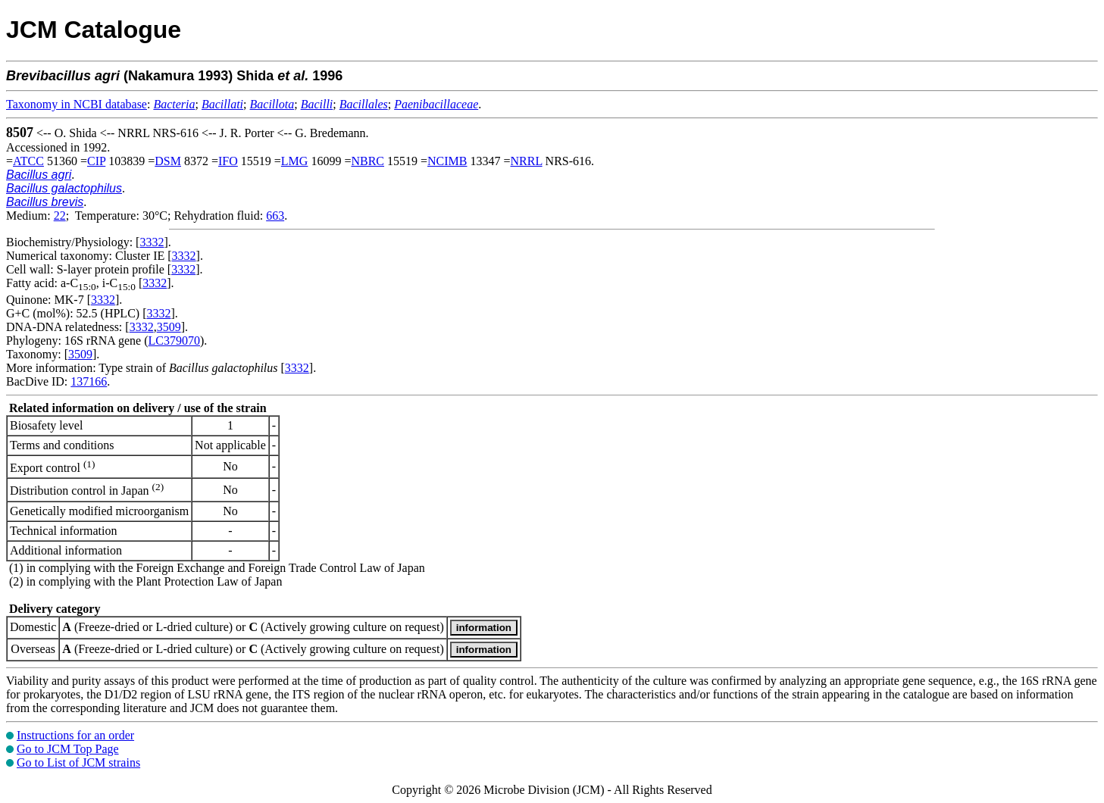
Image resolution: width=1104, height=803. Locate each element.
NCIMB (447, 161)
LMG (294, 161)
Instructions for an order (75, 735)
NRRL (527, 161)
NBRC (367, 161)
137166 (88, 381)
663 (275, 215)
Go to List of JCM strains (78, 762)
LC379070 (174, 340)
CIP (96, 161)
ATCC (28, 161)
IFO (228, 161)
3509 (169, 326)
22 (60, 215)
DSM (168, 161)
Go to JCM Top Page (68, 748)
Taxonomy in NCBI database (76, 104)
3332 (151, 242)
